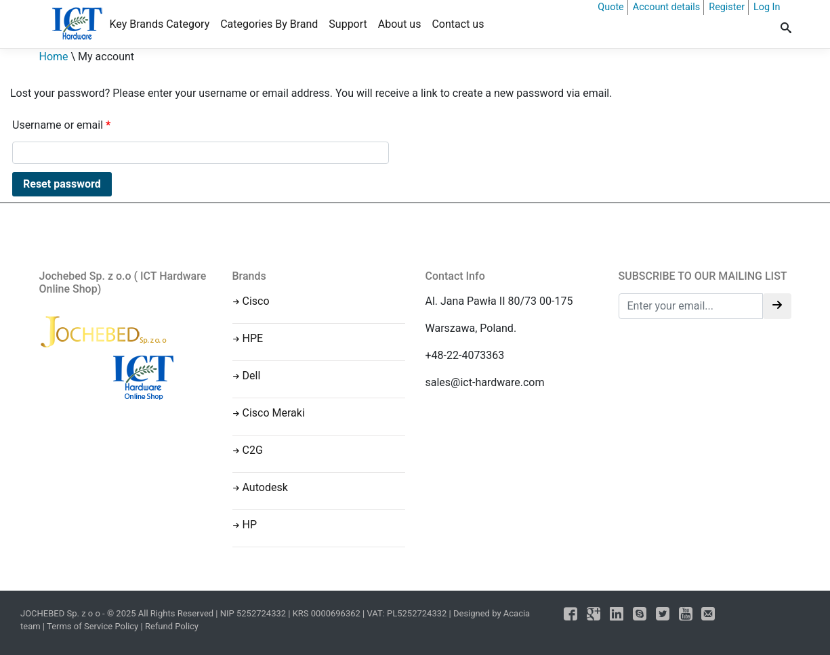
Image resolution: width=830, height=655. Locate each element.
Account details (667, 7)
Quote (610, 7)
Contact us (458, 24)
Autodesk (265, 487)
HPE (253, 338)
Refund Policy (172, 626)
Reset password (62, 183)
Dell (252, 375)
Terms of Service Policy (92, 626)
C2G (253, 450)
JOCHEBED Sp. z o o (61, 613)
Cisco (256, 301)
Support (348, 24)
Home (53, 56)
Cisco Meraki (274, 412)
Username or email (61, 125)
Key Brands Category (160, 24)
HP (250, 524)
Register (727, 7)
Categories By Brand (269, 24)
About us (399, 24)
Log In (766, 7)
